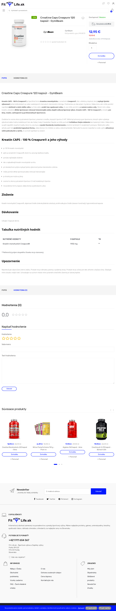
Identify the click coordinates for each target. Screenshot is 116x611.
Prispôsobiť (91, 608)
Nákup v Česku (15, 569)
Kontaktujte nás (47, 580)
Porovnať (102, 63)
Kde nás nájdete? (17, 557)
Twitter (51, 499)
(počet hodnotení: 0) (59, 42)
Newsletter (91, 584)
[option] (19, 33)
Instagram (76, 499)
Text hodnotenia (9, 356)
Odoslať (98, 491)
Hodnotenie (6, 334)
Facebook (39, 499)
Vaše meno (6, 344)
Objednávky (91, 573)
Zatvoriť (81, 608)
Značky (90, 588)
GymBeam (68, 31)
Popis (4, 78)
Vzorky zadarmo (16, 580)
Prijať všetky (104, 608)
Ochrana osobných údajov (51, 573)
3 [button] (61, 464)
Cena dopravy (46, 576)
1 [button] (55, 464)
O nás (43, 569)
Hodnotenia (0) (20, 78)
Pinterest (63, 499)
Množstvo (93, 43)
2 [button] (59, 464)
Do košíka (101, 56)
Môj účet (90, 569)
